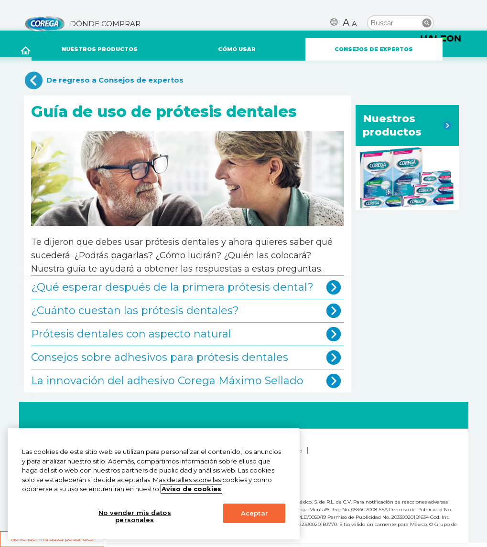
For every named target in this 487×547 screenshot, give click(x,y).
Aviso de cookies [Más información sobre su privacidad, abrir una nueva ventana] (191, 489)
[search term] (400, 22)
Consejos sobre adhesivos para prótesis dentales (159, 357)
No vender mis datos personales (134, 516)
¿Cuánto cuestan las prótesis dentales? (135, 310)
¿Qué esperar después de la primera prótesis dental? (172, 287)
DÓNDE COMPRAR (105, 24)
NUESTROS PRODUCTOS (100, 49)
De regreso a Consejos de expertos (115, 79)
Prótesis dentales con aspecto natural (131, 333)
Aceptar (254, 513)
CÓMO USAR (237, 49)
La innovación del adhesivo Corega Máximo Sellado (167, 380)
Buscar (427, 23)
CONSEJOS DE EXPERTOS (374, 49)
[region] (154, 483)
